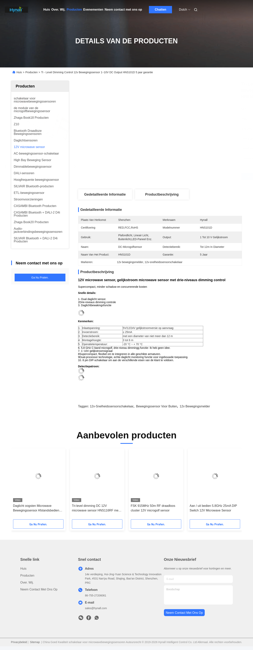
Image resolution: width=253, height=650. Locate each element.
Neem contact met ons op (123, 9)
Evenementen (93, 9)
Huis (46, 9)
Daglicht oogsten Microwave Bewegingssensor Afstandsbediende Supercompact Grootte (38, 508)
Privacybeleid (19, 642)
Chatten (160, 9)
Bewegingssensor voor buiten (156, 406)
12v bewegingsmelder (195, 406)
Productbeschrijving (162, 194)
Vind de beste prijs (181, 176)
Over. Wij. (58, 9)
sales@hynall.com (96, 608)
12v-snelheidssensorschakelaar (112, 406)
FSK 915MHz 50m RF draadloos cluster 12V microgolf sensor (153, 508)
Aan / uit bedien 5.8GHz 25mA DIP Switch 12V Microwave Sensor (213, 508)
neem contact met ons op (184, 612)
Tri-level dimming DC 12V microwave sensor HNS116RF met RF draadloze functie (95, 508)
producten (27, 575)
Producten (74, 9)
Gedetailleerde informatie (105, 194)
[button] (23, 485)
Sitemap (35, 642)
